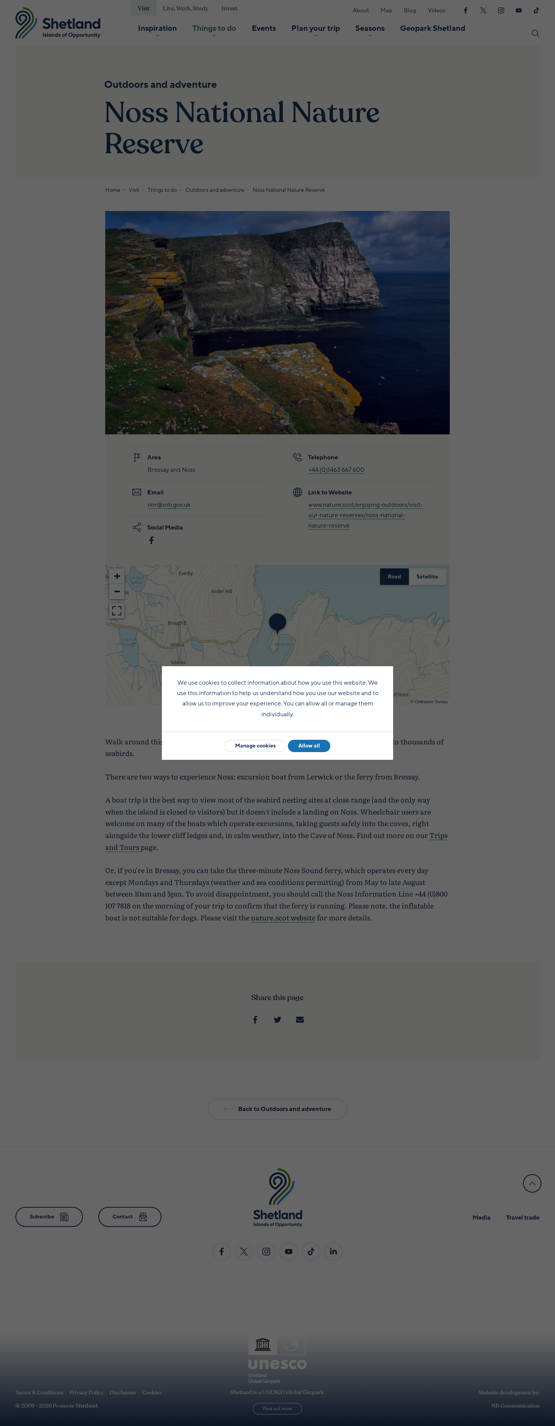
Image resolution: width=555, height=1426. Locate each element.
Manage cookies (255, 745)
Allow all (309, 745)
